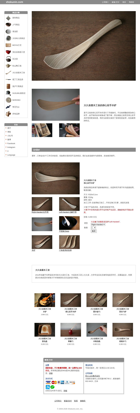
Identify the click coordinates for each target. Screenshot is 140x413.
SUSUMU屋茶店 (18, 93)
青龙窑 (15, 31)
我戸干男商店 (17, 86)
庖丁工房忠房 (17, 79)
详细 (51, 373)
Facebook (11, 143)
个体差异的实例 (69, 249)
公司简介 (58, 401)
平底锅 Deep (64, 231)
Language (11, 155)
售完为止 (16, 107)
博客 (9, 132)
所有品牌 (16, 114)
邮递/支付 (68, 401)
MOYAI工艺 (17, 45)
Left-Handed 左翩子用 (69, 211)
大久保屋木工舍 (18, 73)
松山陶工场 (16, 66)
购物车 (83, 401)
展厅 (9, 128)
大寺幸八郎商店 (18, 38)
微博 (9, 140)
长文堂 (15, 59)
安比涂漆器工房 (18, 52)
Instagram (11, 147)
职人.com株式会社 (92, 376)
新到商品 (16, 18)
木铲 (33, 250)
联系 (76, 401)
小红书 (10, 136)
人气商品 (16, 25)
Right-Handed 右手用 (42, 211)
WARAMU (16, 100)
